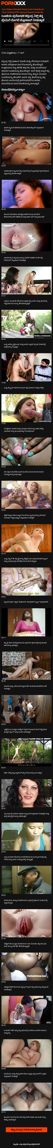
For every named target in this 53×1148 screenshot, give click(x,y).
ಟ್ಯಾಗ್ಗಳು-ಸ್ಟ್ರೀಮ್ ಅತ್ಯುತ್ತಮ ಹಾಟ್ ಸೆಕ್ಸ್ (13, 3)
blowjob (17, 9)
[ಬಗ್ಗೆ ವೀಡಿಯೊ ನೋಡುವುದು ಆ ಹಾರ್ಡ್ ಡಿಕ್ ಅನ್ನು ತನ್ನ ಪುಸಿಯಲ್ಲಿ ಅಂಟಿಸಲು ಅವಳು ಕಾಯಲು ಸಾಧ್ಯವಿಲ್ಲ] (26, 1010)
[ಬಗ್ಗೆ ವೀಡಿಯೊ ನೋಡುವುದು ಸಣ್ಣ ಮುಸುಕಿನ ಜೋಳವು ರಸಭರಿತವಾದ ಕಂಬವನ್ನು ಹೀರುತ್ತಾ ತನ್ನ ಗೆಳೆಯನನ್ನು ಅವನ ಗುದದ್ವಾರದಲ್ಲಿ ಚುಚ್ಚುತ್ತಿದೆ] (26, 837)
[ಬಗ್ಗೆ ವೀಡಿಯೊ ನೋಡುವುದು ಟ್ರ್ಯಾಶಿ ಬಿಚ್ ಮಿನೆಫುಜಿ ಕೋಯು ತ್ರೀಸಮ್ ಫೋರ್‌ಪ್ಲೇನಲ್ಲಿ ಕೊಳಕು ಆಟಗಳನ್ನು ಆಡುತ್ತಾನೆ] (26, 622)
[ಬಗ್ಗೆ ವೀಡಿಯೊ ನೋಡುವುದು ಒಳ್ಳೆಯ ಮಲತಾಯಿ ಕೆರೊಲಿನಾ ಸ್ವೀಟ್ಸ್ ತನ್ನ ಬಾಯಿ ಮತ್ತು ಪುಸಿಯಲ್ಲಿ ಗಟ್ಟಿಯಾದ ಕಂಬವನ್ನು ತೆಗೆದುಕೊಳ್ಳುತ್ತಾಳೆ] (26, 281)
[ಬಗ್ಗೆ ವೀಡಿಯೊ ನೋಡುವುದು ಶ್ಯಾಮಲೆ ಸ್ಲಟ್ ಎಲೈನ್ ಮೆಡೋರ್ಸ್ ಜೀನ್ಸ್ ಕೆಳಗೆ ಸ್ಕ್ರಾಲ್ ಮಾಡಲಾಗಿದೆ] (26, 582)
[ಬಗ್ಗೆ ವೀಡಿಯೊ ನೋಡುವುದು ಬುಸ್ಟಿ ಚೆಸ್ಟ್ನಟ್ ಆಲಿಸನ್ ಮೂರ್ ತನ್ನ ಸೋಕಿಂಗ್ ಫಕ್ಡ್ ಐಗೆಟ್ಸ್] (26, 367)
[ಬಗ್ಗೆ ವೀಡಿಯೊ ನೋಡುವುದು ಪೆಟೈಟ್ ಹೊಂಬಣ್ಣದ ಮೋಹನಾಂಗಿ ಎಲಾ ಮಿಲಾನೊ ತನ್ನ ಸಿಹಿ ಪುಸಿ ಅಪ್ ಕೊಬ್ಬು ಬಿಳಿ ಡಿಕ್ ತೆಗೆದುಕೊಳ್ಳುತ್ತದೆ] (26, 923)
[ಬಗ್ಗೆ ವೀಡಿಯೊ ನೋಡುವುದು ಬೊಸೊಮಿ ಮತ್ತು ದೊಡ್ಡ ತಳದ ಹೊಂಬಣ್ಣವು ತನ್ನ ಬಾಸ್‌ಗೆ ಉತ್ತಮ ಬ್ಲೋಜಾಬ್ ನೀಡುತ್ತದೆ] (26, 1053)
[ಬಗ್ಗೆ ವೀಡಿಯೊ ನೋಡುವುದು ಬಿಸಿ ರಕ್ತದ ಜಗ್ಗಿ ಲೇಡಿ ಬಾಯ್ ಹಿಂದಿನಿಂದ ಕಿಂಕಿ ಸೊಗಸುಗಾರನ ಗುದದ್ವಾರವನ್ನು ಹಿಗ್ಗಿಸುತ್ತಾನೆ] (26, 451)
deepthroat (39, 9)
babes (10, 9)
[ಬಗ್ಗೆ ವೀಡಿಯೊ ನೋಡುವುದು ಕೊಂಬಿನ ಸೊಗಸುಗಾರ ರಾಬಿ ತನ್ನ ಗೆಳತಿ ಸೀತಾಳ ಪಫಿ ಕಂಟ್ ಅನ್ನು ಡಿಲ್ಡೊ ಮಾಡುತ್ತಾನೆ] (26, 1097)
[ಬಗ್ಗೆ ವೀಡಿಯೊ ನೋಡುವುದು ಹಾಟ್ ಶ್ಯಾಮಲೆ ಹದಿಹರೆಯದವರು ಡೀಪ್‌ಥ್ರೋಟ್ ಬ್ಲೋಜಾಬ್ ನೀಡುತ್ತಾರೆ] (26, 107)
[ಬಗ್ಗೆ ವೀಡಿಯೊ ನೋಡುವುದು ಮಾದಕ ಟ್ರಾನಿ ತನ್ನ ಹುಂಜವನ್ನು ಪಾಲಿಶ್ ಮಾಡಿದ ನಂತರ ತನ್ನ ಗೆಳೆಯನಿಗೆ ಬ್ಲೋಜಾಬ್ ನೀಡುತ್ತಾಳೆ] (26, 237)
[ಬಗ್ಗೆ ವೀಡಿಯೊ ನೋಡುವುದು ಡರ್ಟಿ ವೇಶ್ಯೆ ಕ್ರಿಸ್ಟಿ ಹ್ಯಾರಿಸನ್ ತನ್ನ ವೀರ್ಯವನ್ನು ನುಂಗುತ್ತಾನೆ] (26, 752)
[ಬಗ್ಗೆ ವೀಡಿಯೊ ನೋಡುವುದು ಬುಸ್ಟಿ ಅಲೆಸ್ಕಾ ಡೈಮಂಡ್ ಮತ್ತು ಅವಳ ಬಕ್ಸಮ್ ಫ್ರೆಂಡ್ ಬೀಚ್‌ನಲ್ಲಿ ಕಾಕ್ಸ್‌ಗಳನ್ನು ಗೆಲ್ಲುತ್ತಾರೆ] (26, 324)
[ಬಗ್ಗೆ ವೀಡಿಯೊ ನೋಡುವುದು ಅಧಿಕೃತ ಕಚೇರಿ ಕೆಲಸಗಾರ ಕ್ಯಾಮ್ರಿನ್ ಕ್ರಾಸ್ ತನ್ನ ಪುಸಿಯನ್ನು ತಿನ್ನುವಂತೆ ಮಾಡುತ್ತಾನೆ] (26, 967)
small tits (39, 12)
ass (4, 9)
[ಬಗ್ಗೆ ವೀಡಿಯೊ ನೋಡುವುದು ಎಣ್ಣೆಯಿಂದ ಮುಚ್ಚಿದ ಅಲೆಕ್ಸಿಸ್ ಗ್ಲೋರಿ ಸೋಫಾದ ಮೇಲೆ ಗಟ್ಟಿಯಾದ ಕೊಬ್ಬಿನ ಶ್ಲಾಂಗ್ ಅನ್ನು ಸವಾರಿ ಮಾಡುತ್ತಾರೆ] (26, 709)
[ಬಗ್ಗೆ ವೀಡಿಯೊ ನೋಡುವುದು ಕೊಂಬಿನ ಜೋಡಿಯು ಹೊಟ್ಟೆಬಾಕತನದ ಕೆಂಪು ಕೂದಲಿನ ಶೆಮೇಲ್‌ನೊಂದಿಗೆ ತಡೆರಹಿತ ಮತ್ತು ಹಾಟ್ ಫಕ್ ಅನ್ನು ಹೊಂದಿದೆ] (26, 194)
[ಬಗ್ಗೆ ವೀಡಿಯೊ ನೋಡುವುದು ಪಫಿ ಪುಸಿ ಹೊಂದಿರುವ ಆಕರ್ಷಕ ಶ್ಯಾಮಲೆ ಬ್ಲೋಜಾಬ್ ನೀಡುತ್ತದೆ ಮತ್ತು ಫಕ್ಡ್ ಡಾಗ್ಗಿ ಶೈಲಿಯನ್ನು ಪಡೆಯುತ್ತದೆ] (26, 793)
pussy (23, 12)
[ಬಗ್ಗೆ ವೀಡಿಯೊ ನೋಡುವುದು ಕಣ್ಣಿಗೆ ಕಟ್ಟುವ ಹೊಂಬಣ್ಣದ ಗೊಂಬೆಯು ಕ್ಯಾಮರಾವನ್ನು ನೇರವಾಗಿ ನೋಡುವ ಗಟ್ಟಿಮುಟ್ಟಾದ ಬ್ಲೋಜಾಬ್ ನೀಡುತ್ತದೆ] (26, 495)
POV (17, 12)
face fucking (8, 12)
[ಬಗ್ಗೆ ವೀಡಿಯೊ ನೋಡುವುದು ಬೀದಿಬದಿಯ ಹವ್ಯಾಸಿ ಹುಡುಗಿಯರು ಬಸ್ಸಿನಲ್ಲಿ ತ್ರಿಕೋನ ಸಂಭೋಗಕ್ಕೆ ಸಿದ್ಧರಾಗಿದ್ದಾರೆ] (26, 880)
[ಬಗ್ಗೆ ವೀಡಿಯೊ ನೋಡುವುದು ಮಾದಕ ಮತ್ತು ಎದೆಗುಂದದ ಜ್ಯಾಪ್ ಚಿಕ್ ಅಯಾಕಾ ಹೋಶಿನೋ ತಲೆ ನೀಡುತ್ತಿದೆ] (26, 666)
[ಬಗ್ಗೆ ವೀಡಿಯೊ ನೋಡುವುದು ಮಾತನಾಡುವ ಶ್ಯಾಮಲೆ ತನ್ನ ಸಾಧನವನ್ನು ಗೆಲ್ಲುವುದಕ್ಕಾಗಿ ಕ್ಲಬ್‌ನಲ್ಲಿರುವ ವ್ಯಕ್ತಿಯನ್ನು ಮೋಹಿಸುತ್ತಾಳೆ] (26, 151)
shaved (30, 12)
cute (31, 9)
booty (24, 9)
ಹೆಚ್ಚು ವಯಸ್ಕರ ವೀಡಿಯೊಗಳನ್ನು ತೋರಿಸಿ (26, 1130)
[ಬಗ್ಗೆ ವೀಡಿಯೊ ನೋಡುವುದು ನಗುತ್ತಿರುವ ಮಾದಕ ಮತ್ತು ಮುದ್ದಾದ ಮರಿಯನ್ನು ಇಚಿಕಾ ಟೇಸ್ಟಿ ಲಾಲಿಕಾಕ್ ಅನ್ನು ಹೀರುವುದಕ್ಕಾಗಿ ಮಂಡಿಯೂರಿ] (26, 408)
